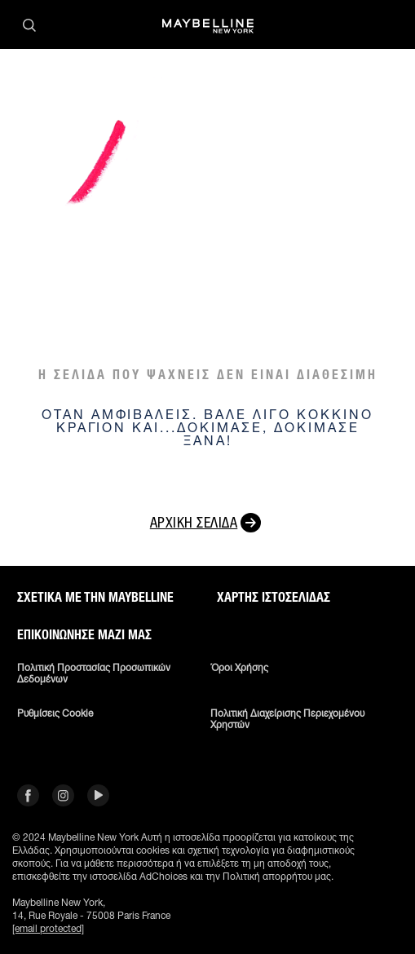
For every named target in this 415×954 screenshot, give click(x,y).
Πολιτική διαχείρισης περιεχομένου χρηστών (287, 719)
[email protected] (48, 928)
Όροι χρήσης (239, 668)
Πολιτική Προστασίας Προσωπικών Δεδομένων (93, 673)
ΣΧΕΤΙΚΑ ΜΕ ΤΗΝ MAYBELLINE (95, 597)
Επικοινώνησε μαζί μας (84, 635)
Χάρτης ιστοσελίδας (273, 597)
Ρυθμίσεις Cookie (55, 713)
